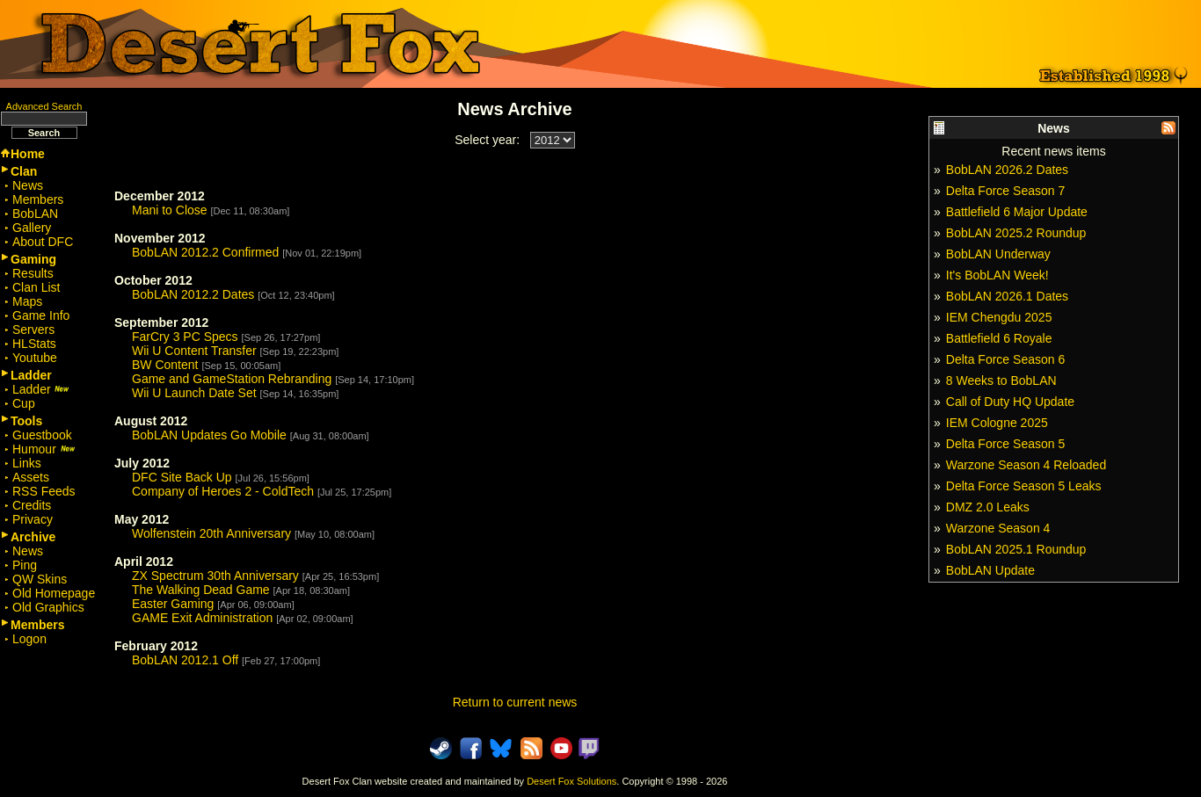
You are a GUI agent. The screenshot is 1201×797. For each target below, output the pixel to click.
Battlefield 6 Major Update (1017, 212)
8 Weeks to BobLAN (1001, 380)
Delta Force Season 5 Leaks (1024, 486)
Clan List (36, 287)
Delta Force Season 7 (1005, 191)
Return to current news (515, 702)
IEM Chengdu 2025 (999, 317)
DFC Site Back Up (182, 477)
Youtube (34, 358)
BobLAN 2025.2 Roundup (1016, 233)
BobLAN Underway (998, 254)
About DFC (42, 242)
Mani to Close (169, 210)
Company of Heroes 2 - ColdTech (223, 491)
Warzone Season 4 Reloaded (1026, 465)
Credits (31, 505)
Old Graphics (48, 607)
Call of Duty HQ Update (1010, 402)
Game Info (40, 315)
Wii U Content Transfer (194, 351)
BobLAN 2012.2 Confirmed (205, 252)
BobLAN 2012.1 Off (185, 660)
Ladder (40, 389)
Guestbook (42, 435)
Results (33, 273)
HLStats (34, 344)
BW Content (165, 365)
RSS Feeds (44, 491)
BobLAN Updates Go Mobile (209, 435)
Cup (23, 403)
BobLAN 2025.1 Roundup (1016, 549)
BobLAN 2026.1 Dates (1007, 296)
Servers (33, 329)
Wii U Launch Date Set (194, 393)
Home (28, 154)
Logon (29, 639)
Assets (30, 477)
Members (37, 199)
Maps (27, 301)
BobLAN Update (990, 570)
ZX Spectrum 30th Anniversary (215, 576)
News (27, 185)
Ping (24, 565)
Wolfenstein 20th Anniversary (211, 533)
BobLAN (35, 213)
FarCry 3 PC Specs (185, 337)
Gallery (31, 228)
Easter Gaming (173, 604)
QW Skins (39, 579)
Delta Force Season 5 (1005, 444)
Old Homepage (53, 593)
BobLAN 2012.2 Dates (193, 294)
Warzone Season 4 (998, 528)
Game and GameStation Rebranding (231, 379)
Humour (44, 449)
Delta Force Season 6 (1005, 359)
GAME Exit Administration (202, 618)
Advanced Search (44, 106)
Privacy (32, 519)
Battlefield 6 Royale (999, 338)
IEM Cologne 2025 (997, 423)
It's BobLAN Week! (997, 275)
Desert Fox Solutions (571, 781)
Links (26, 463)
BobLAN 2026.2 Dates (1007, 170)
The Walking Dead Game (201, 590)
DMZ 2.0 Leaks (988, 507)
